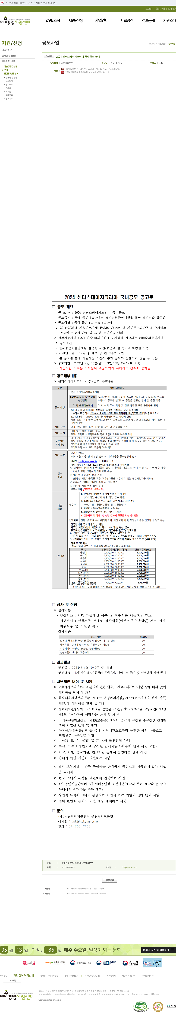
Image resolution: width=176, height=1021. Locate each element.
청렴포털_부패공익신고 (152, 962)
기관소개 (169, 20)
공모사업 (17, 50)
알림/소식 (53, 20)
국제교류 (9, 95)
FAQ (6, 70)
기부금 (8, 88)
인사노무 (9, 85)
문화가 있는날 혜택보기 (158, 950)
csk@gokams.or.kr (129, 867)
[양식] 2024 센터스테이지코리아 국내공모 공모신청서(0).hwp (90, 69)
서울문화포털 (54, 962)
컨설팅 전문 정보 (11, 74)
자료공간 (126, 20)
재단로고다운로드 (129, 976)
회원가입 (160, 9)
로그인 (149, 9)
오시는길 (3, 976)
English (172, 9)
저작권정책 (111, 976)
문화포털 (130, 962)
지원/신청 (75, 20)
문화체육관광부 (80, 962)
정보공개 (148, 20)
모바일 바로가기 (148, 976)
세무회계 (9, 81)
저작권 (8, 92)
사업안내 (101, 20)
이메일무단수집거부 (92, 976)
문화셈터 (106, 962)
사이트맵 (12, 981)
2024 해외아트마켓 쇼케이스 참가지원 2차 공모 (85, 889)
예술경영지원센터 (15, 20)
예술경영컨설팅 (17, 61)
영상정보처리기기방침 (49, 976)
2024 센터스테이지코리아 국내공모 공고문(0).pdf (85, 72)
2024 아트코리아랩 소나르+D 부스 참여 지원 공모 (86, 894)
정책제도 (9, 99)
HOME (152, 44)
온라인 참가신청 (17, 55)
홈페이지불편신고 (71, 976)
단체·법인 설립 (11, 78)
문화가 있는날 (29, 962)
